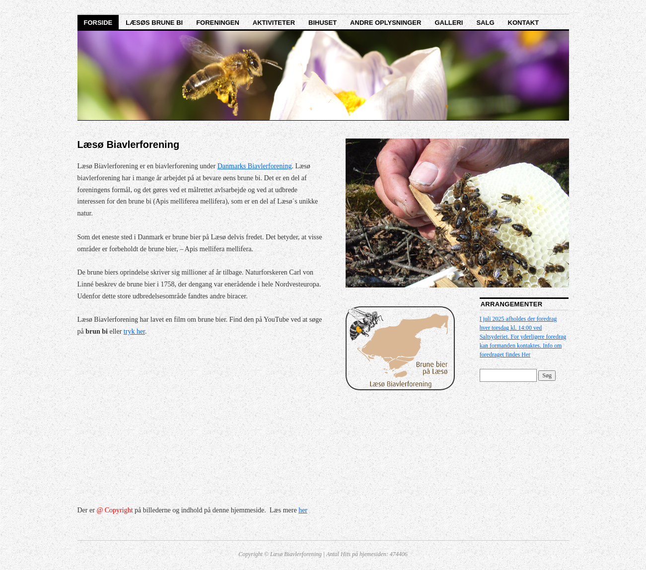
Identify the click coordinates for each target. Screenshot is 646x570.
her (302, 510)
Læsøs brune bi (154, 22)
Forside (98, 22)
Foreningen (217, 22)
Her (525, 354)
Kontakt (523, 22)
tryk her (134, 331)
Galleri (448, 22)
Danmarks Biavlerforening (254, 166)
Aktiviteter (274, 22)
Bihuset (322, 22)
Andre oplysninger (385, 22)
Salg (485, 22)
